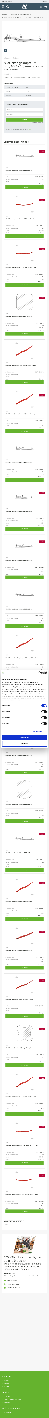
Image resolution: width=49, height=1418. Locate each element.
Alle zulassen (24, 737)
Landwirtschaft (24, 14)
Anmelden (24, 119)
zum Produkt (24, 187)
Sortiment (14, 14)
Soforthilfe (44, 1)
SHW (6, 167)
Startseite (4, 14)
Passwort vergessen (37, 122)
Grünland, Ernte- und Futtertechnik (11, 17)
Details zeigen (38, 731)
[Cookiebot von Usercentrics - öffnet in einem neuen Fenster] (38, 672)
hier (30, 130)
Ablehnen (24, 744)
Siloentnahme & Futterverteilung (34, 17)
